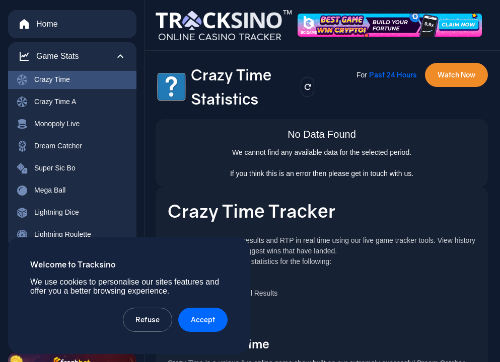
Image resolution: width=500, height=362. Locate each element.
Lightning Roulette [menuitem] (53, 235)
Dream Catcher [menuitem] (49, 146)
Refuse (147, 319)
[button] (72, 56)
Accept (203, 319)
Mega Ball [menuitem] (40, 191)
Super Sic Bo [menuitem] (46, 168)
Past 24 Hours (393, 74)
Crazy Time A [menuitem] (46, 102)
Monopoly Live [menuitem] (48, 124)
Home (38, 24)
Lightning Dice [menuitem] (47, 213)
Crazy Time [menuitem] (43, 80)
